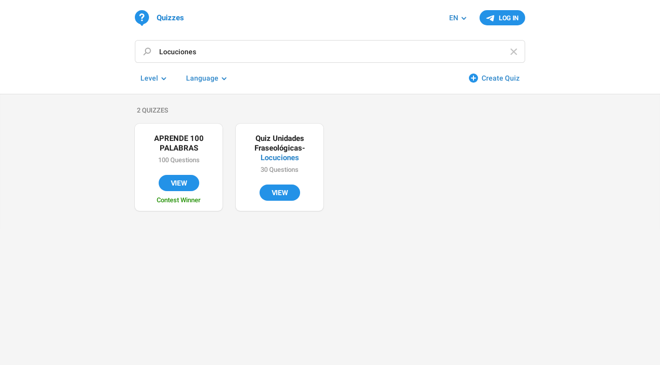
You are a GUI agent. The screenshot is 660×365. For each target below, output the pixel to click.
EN (453, 18)
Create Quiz (501, 78)
